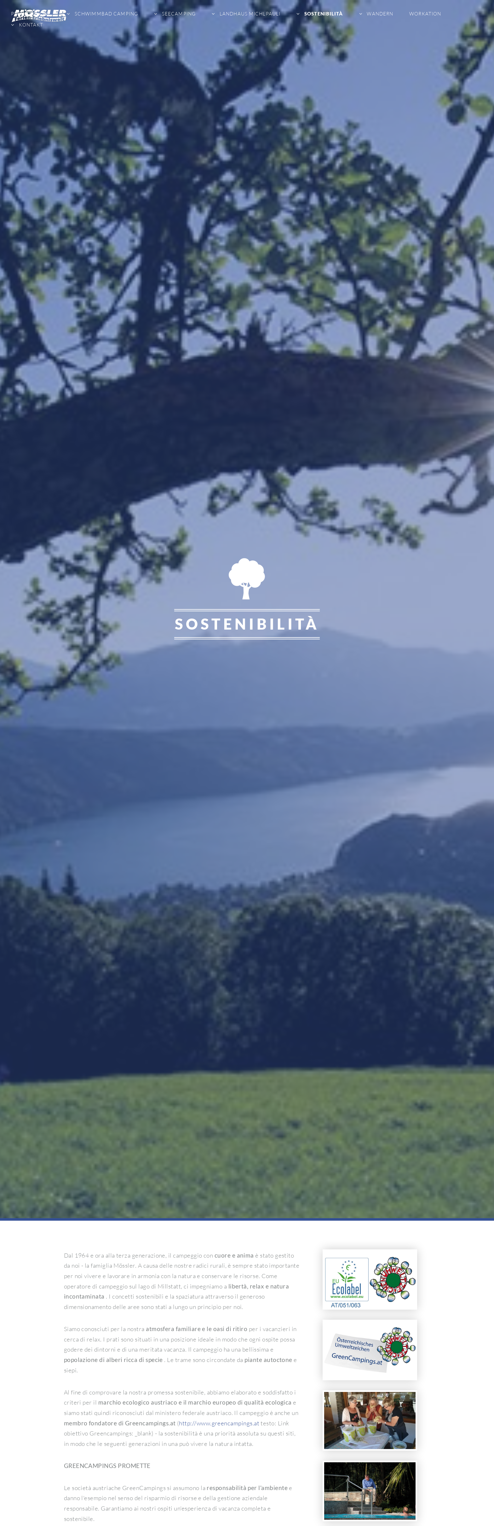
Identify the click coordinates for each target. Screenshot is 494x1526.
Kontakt (30, 25)
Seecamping (178, 14)
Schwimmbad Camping (105, 14)
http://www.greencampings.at (219, 1423)
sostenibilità (323, 13)
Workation (425, 14)
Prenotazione (31, 14)
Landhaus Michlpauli (249, 14)
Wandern (379, 14)
